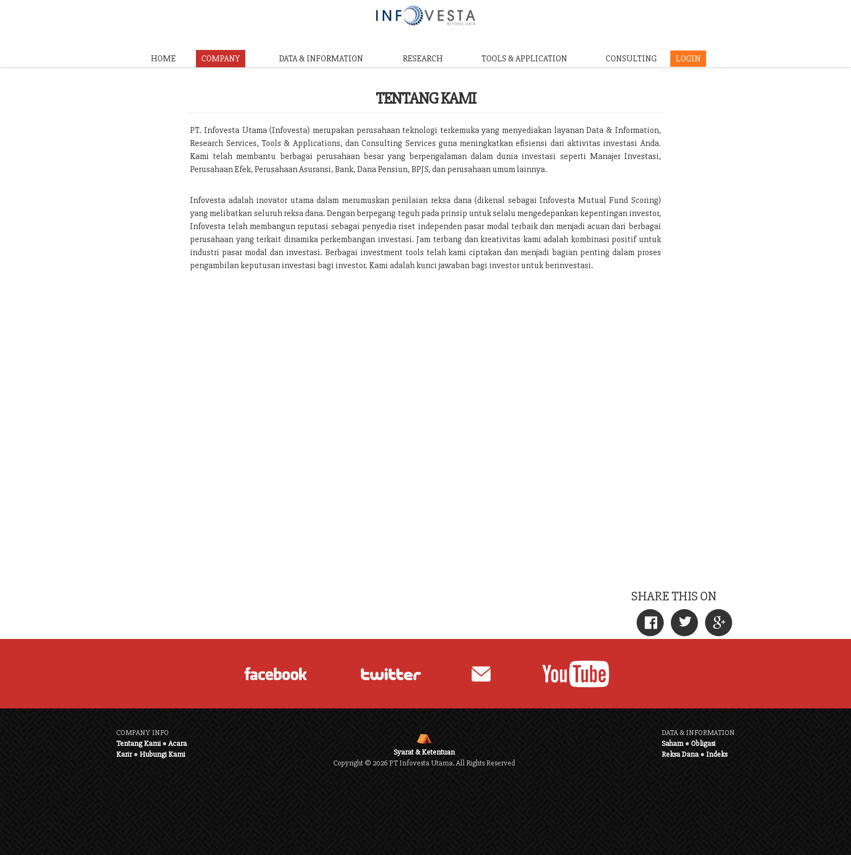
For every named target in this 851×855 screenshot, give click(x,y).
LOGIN (688, 58)
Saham (672, 743)
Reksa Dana (680, 754)
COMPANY (220, 58)
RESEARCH (423, 58)
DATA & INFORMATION (321, 58)
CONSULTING (631, 58)
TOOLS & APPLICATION (524, 58)
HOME (163, 58)
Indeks (716, 754)
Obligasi (703, 743)
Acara (177, 743)
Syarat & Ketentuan (424, 752)
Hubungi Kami (162, 754)
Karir (124, 754)
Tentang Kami (138, 743)
